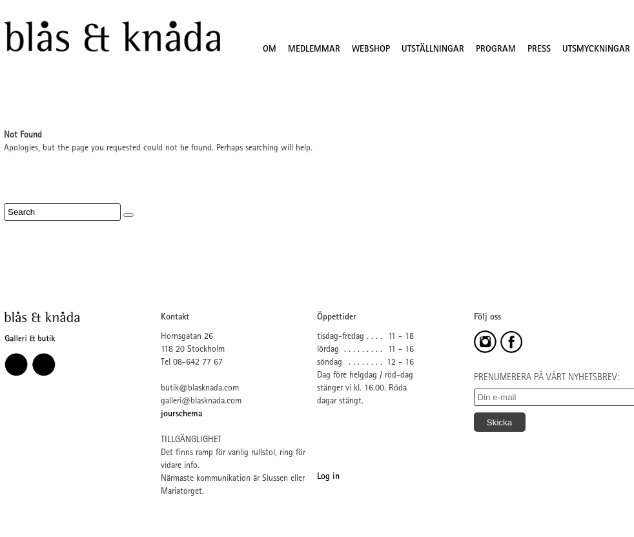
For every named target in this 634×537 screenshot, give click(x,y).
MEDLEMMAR (314, 49)
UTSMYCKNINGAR (596, 49)
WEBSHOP (371, 49)
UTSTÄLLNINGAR (433, 49)
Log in (328, 476)
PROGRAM (496, 49)
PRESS (539, 49)
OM (269, 49)
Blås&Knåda (112, 36)
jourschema (181, 414)
